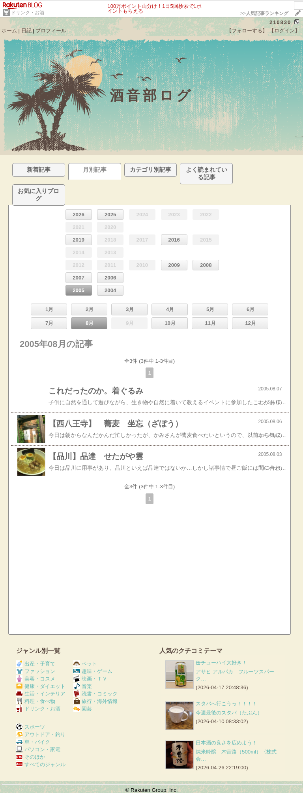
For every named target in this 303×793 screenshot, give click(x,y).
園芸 (82, 709)
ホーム (9, 31)
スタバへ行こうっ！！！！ (226, 704)
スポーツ (30, 727)
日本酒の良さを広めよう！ (226, 743)
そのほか (30, 757)
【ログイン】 (284, 31)
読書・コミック (95, 694)
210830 (280, 22)
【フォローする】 (246, 31)
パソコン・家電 (38, 749)
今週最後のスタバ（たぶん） (229, 713)
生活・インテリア (40, 694)
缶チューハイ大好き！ (221, 663)
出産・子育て (35, 664)
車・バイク (33, 742)
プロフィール (51, 31)
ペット (85, 664)
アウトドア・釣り (40, 734)
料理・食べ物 (35, 701)
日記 (26, 31)
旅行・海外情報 (95, 701)
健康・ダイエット (40, 686)
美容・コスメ (35, 679)
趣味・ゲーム (92, 671)
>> (264, 13)
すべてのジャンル (40, 764)
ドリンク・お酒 (27, 12)
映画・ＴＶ (90, 679)
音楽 (82, 686)
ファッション (35, 671)
